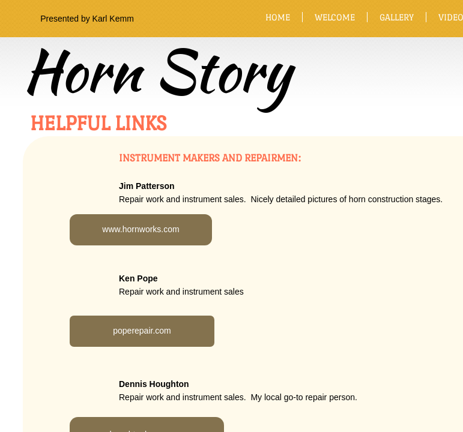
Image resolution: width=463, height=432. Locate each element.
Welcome (335, 17)
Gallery (397, 17)
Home (277, 17)
